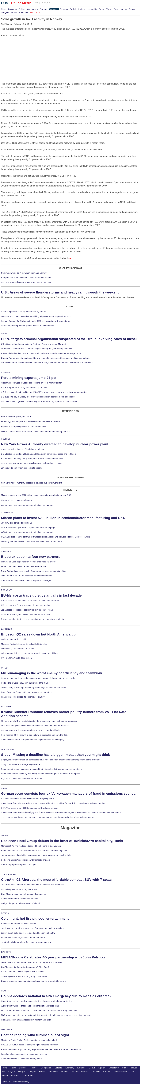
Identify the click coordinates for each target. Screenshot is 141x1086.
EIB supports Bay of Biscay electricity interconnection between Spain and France (38, 397)
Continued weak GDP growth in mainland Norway (24, 273)
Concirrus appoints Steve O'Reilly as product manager (26, 580)
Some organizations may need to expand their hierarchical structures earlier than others (41, 769)
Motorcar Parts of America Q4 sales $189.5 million (24, 644)
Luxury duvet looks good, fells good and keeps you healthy (28, 933)
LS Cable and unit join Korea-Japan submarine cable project (29, 527)
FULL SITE (28, 1075)
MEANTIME (6, 1029)
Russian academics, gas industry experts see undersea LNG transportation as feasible (41, 1049)
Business (12, 9)
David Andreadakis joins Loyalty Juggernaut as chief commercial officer (34, 571)
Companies (32, 9)
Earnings (63, 9)
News (3, 9)
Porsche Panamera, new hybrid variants (19, 899)
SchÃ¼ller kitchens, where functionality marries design (26, 942)
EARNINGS (6, 629)
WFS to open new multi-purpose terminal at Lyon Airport (27, 505)
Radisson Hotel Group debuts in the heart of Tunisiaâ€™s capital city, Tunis (62, 841)
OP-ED (4, 668)
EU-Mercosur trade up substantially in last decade (41, 595)
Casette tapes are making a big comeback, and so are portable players (33, 981)
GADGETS (6, 952)
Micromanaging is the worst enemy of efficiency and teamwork (51, 673)
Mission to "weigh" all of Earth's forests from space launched (29, 1040)
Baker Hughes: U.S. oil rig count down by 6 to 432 (24, 312)
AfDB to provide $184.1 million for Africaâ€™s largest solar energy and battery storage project (44, 392)
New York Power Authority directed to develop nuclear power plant (54, 444)
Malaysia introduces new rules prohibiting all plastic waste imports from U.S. (36, 316)
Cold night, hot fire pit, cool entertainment (35, 918)
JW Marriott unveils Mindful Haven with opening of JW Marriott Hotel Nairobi (36, 855)
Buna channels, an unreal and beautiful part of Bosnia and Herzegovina (34, 851)
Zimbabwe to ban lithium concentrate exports (21, 468)
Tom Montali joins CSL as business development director (27, 576)
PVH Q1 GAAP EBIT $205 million (16, 658)
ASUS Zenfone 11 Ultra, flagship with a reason (22, 972)
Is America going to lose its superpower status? (23, 697)
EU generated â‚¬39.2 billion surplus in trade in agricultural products (32, 619)
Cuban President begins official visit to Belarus (22, 449)
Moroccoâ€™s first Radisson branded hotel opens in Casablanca (31, 846)
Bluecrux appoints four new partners (30, 556)
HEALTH (5, 991)
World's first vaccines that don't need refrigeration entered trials (30, 1006)
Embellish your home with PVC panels (18, 924)
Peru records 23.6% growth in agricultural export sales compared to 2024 (34, 735)
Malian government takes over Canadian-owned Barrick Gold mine (31, 541)
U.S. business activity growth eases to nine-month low (26, 282)
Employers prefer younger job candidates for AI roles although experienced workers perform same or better (50, 760)
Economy (53, 9)
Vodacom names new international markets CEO (23, 566)
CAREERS (6, 551)
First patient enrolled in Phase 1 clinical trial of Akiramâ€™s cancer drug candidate (39, 1010)
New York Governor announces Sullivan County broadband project (31, 463)
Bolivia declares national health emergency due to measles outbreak (56, 996)
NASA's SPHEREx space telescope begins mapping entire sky (30, 1045)
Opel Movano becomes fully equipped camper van (24, 894)
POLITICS (5, 439)
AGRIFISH (6, 707)
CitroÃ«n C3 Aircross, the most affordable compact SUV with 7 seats (56, 879)
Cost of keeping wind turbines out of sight (35, 1035)
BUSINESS (6, 372)
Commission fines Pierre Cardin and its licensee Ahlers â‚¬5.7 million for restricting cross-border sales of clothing (53, 803)
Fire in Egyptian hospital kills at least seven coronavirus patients (30, 421)
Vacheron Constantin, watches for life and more (23, 938)
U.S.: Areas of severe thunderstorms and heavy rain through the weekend (60, 292)
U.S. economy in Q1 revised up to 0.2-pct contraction (25, 605)
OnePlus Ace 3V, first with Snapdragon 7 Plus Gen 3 (25, 967)
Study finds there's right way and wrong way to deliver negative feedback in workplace (40, 774)
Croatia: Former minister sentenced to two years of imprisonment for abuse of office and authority (46, 358)
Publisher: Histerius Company (15, 1082)
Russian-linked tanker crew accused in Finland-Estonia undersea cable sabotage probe (41, 353)
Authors (64, 1072)
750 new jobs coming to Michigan (16, 500)
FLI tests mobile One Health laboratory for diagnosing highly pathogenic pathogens (39, 721)
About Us (95, 1072)
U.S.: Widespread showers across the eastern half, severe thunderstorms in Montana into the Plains (47, 363)
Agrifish (81, 9)
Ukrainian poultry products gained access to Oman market (28, 326)
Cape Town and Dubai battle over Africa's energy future (26, 692)
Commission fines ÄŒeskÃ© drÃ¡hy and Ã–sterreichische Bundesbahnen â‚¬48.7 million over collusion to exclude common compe (61, 813)
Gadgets (5, 12)
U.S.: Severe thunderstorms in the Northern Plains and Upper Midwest (33, 344)
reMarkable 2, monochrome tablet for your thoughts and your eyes (31, 962)
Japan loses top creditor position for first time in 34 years (27, 610)
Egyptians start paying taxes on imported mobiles (23, 426)
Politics (22, 9)
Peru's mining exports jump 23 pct (28, 378)
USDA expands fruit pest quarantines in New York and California (30, 730)
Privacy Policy (120, 1072)
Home (4, 1068)
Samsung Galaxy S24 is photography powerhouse (24, 976)
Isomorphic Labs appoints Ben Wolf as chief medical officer (28, 562)
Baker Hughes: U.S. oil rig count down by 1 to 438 (24, 387)
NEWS (4, 334)
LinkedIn (15, 1075)
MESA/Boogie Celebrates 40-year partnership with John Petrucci (53, 957)
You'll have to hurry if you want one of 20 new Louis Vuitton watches (32, 928)
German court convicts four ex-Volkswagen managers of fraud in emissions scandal (68, 793)
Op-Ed (73, 9)
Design (132, 9)
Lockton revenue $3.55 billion (14, 639)
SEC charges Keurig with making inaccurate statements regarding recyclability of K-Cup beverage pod (48, 817)
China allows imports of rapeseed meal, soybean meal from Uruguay (32, 740)
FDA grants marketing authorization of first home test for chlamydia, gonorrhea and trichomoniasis (46, 1015)
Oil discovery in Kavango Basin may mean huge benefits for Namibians (33, 687)
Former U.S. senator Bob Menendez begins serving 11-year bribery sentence (36, 349)
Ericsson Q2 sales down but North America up (38, 634)
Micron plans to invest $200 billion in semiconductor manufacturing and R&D (36, 432)
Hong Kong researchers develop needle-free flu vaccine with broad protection (36, 1001)
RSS (132, 1072)
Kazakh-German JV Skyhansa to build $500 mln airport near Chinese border (36, 321)
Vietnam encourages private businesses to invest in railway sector (31, 383)
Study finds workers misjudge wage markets (21, 764)
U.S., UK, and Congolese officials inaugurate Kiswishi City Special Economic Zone (39, 401)
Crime (101, 9)
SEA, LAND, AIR (8, 874)
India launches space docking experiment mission (24, 1054)
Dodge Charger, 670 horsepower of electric (21, 903)
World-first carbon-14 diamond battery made (21, 1059)
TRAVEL (5, 835)
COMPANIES (7, 512)
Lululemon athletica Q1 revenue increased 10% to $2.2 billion (29, 653)
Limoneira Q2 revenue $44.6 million (17, 649)
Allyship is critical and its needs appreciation (21, 778)
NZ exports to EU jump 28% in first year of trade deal (25, 614)
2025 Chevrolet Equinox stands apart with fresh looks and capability (32, 885)
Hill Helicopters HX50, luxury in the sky (19, 889)
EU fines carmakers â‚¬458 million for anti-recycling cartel (27, 799)
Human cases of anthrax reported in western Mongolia (26, 1020)
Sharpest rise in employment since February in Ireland (26, 278)
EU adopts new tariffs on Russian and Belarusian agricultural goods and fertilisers (38, 454)
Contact (106, 1072)
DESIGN (5, 913)
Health (14, 12)
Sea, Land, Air (120, 9)
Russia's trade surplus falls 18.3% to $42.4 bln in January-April (30, 600)
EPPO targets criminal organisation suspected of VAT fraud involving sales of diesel (69, 339)
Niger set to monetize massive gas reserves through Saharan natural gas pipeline (38, 678)
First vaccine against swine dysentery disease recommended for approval (35, 726)
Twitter (5, 1075)
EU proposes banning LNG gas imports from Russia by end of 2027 (32, 459)
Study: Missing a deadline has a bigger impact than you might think (55, 754)
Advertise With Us (79, 1072)
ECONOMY (6, 590)
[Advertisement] (21, 54)
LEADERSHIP (7, 749)
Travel (109, 9)
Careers (43, 9)
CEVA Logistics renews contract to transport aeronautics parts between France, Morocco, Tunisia (45, 537)
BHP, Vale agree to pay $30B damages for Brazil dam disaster (29, 808)
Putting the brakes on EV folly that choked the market (25, 683)
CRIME (4, 788)
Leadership (92, 9)
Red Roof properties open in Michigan (18, 864)
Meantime (23, 12)
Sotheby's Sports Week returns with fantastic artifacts (25, 860)
